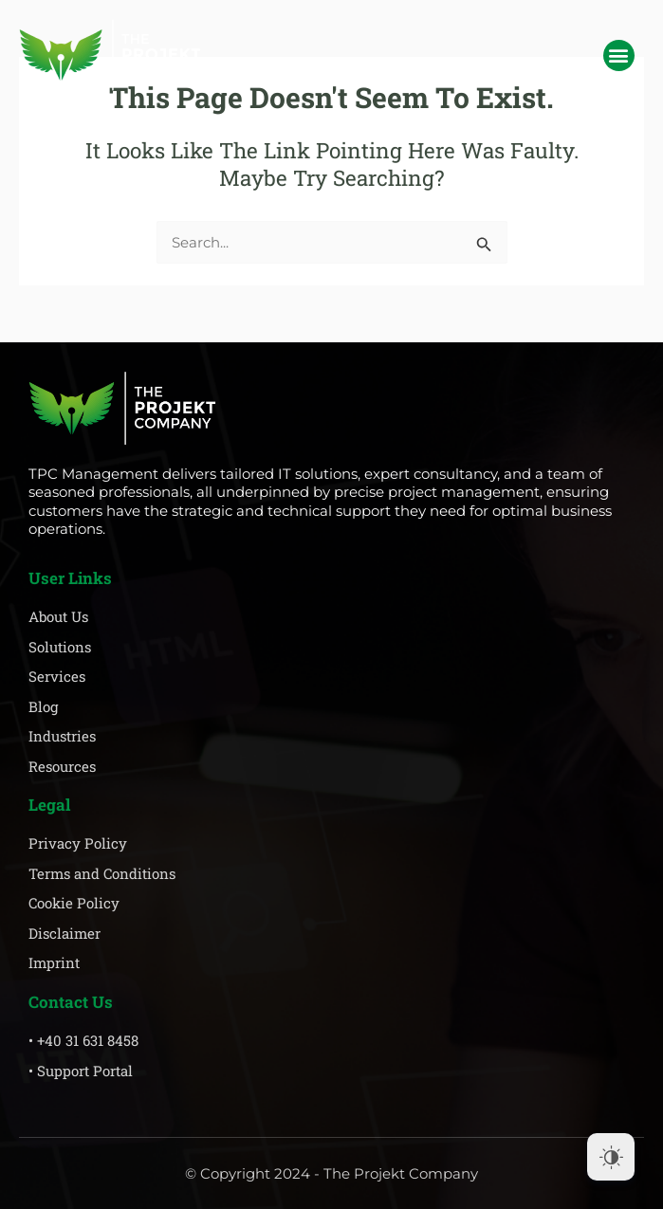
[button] (619, 55)
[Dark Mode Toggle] (611, 1157)
